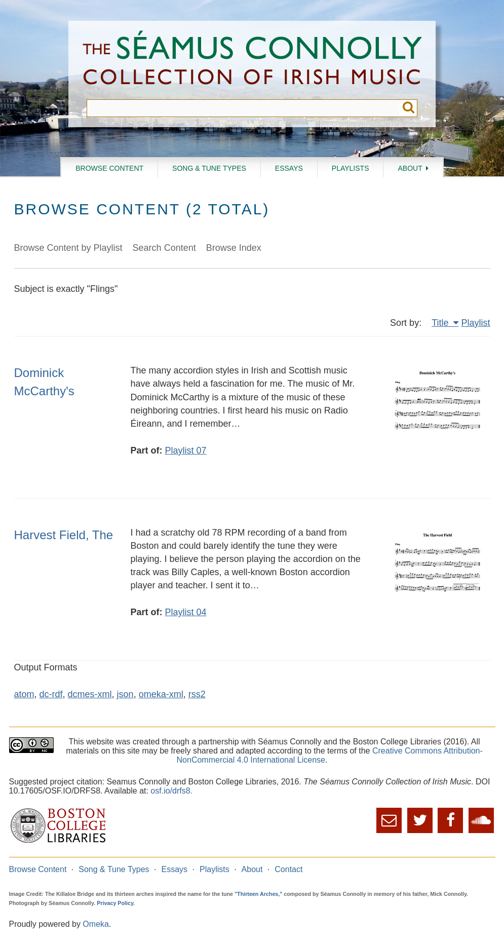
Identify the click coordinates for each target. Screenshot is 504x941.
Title (441, 323)
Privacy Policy (115, 903)
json (125, 694)
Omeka (96, 924)
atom (24, 694)
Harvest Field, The (63, 535)
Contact (288, 869)
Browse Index (233, 248)
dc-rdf (51, 694)
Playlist (475, 323)
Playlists (350, 168)
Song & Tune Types (209, 168)
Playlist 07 (186, 450)
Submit (408, 108)
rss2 (197, 694)
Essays (289, 168)
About (410, 168)
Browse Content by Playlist (68, 248)
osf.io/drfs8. (171, 790)
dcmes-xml (90, 694)
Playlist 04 (186, 612)
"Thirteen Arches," (258, 894)
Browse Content (109, 168)
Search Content (164, 248)
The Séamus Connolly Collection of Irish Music (252, 60)
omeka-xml (161, 694)
